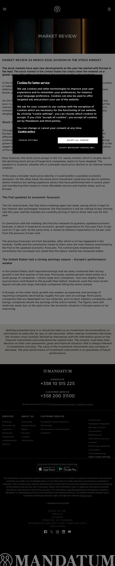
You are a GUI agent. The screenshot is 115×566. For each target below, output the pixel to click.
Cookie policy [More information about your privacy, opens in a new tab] (26, 131)
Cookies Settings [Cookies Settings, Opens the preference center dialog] (28, 140)
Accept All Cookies (78, 140)
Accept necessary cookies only (77, 148)
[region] (57, 114)
